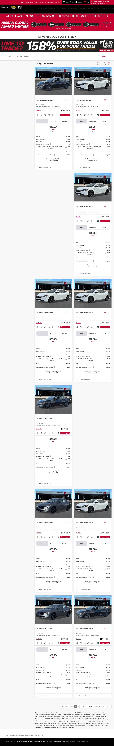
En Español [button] (111, 8)
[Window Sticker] (65, 115)
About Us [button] (99, 8)
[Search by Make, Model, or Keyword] (54, 56)
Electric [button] (85, 8)
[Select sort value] (98, 63)
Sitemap (78, 741)
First (64, 707)
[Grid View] (104, 63)
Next (91, 707)
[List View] (109, 63)
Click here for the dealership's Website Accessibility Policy (25, 735)
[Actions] (68, 100)
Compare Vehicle (45, 167)
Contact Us (68, 741)
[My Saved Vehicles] (86, 2)
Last (97, 707)
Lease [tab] (64, 121)
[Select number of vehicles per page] (107, 706)
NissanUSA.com (85, 741)
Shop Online (63, 8)
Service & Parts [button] (92, 8)
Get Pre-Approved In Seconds (45, 8)
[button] (70, 81)
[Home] (37, 8)
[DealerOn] (10, 741)
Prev (71, 707)
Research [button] (104, 8)
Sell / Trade (69, 8)
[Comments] (58, 115)
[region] (53, 148)
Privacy (74, 741)
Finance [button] (80, 8)
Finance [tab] (53, 121)
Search (104, 56)
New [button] (54, 8)
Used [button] (57, 8)
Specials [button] (75, 8)
